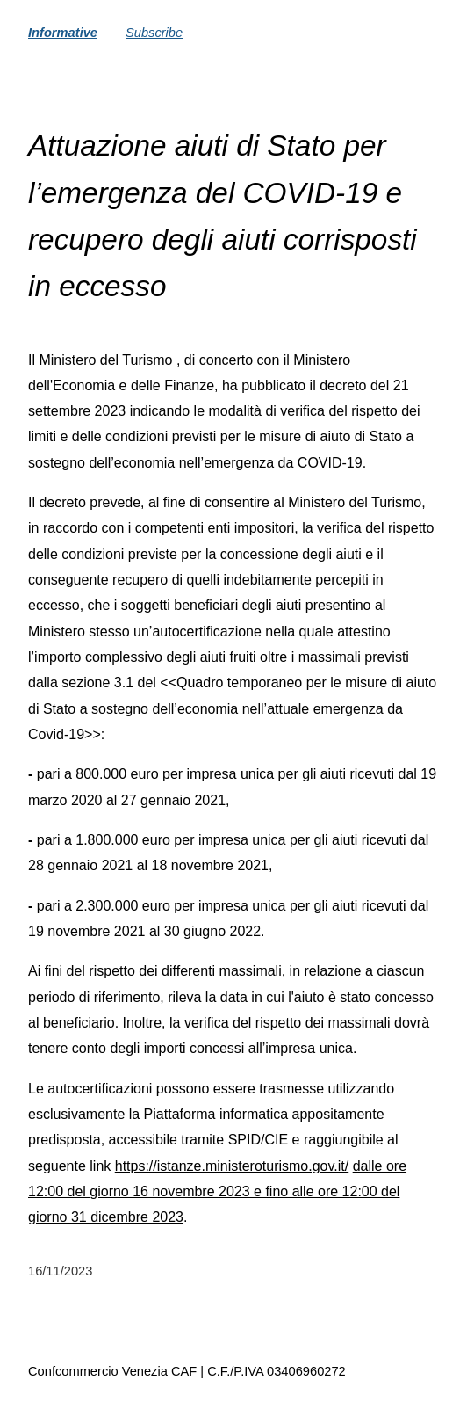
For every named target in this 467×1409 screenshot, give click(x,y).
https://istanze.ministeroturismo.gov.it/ (231, 1165)
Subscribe (154, 32)
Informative (62, 32)
